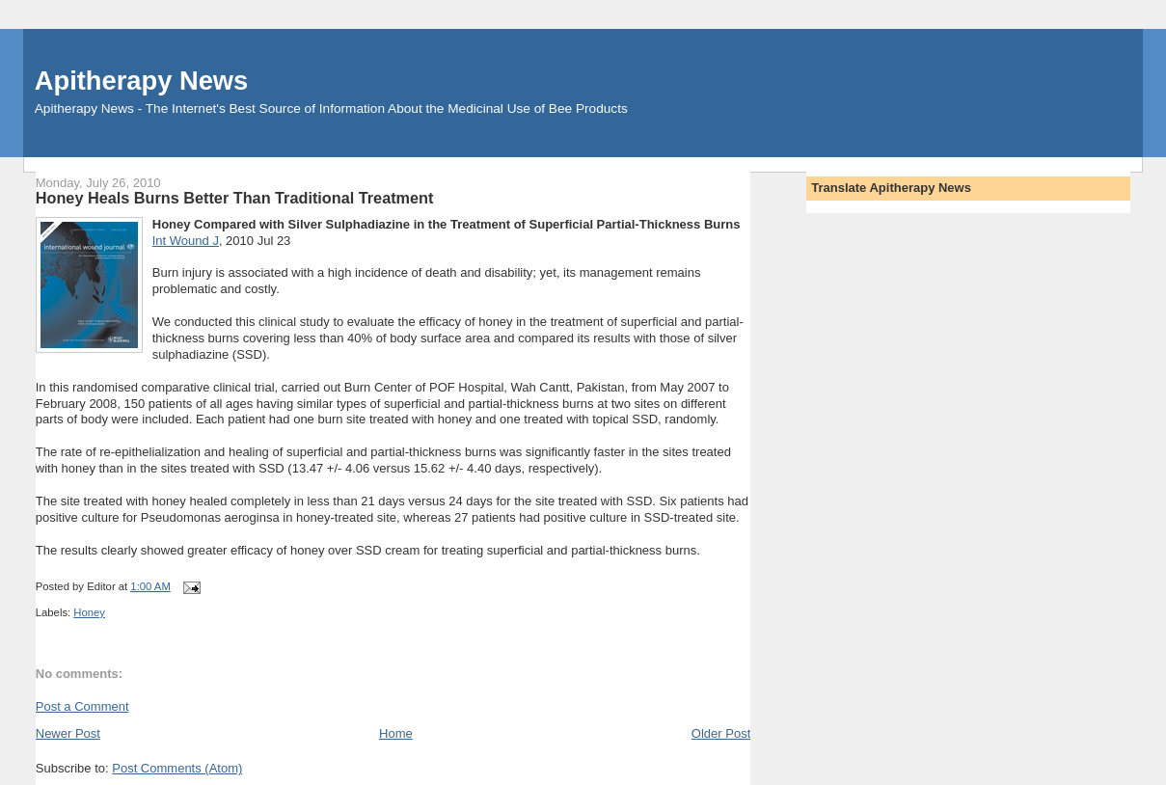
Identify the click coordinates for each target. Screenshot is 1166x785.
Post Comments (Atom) (177, 768)
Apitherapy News (141, 80)
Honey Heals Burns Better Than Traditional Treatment (235, 197)
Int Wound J (185, 240)
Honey (89, 612)
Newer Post (68, 733)
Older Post (720, 733)
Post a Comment (82, 706)
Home (396, 733)
